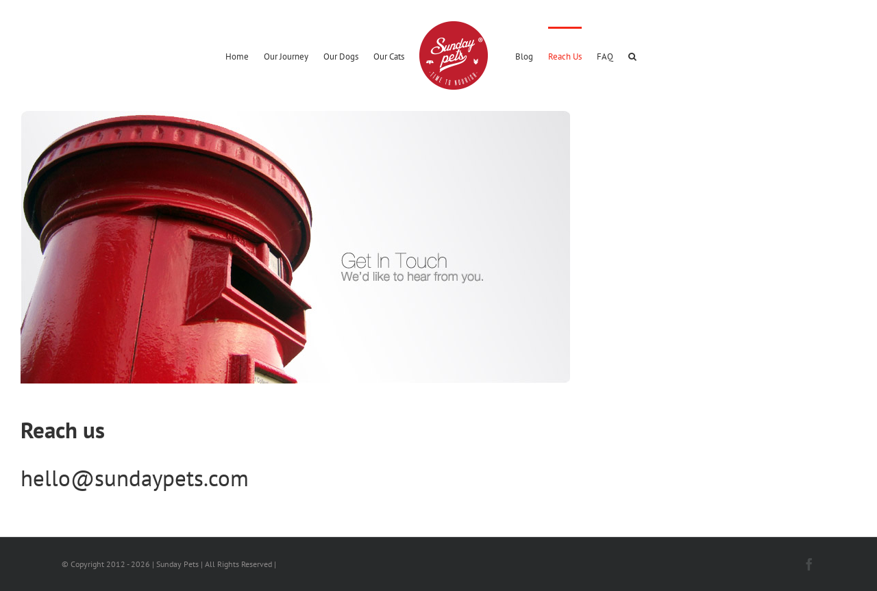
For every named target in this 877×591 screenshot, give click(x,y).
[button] (632, 55)
